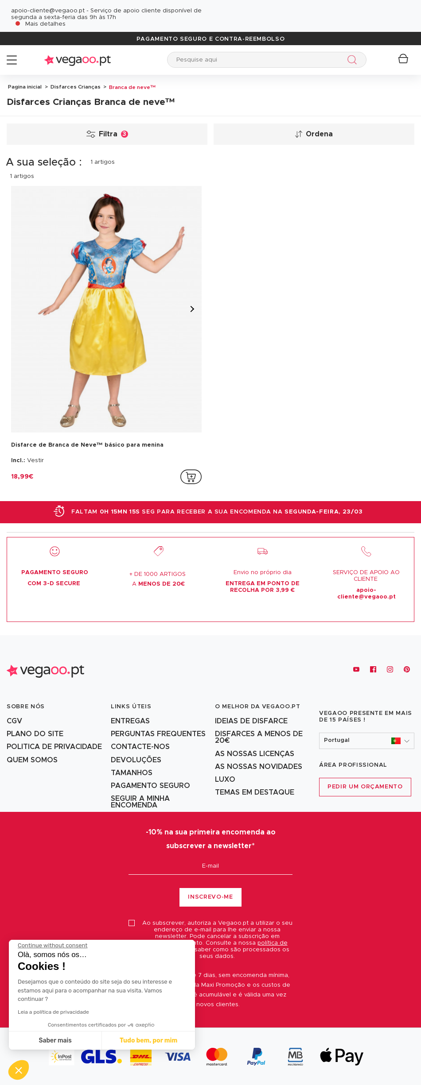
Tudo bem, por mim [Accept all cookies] (147, 1040)
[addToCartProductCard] (191, 476)
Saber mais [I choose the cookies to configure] (54, 1040)
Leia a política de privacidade (52, 1012)
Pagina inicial (25, 86)
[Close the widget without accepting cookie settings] (51, 945)
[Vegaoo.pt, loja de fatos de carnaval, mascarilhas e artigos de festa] (45, 669)
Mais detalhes (45, 24)
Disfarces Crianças (75, 86)
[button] (366, 740)
